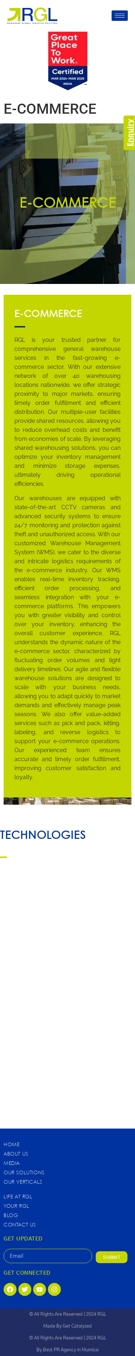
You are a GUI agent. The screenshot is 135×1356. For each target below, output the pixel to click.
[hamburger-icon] (120, 15)
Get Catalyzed (77, 1326)
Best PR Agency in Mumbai (71, 1350)
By (39, 1350)
